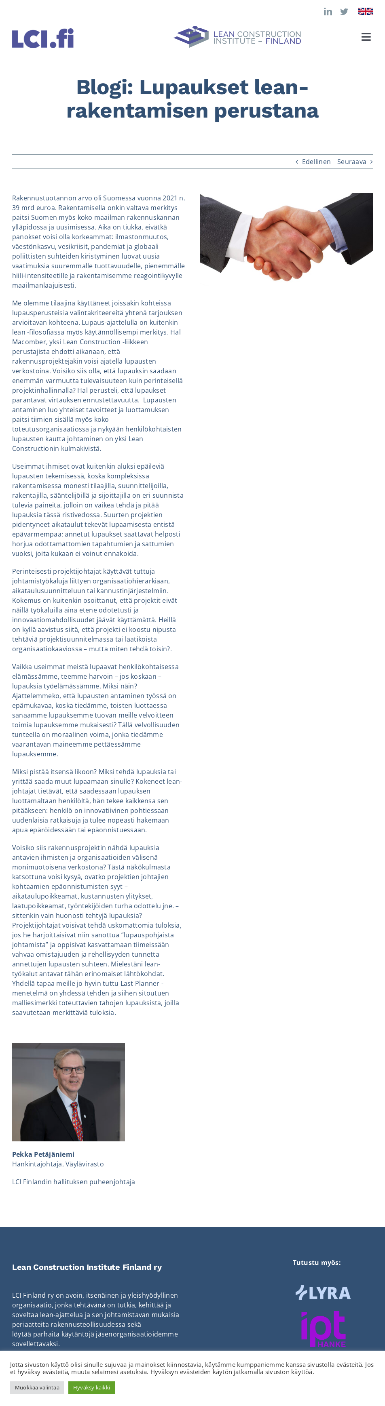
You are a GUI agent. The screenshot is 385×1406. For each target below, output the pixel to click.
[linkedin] (328, 12)
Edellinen (316, 161)
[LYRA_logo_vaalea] (323, 1287)
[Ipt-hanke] (323, 1314)
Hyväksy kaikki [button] (91, 1387)
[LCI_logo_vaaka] (237, 29)
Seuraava (351, 161)
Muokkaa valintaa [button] (37, 1387)
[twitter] (344, 12)
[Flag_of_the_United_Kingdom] (365, 10)
